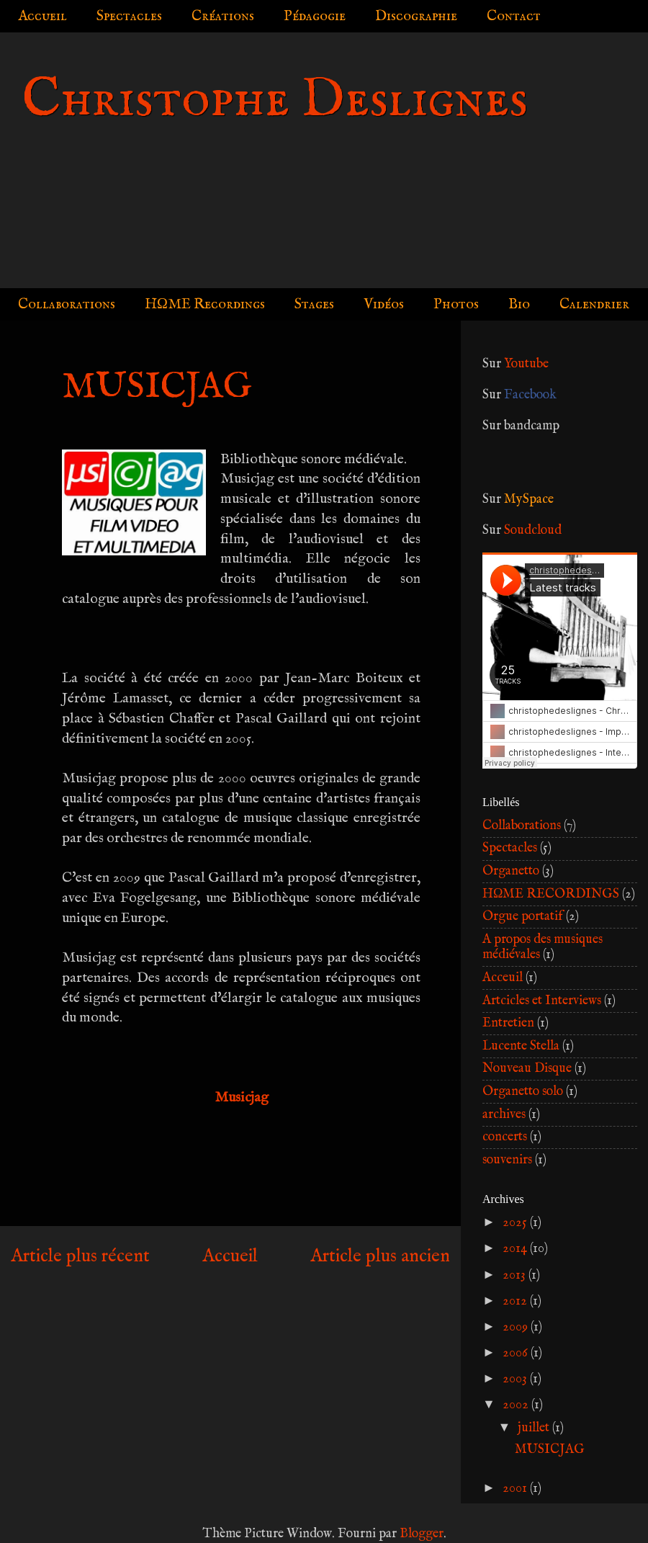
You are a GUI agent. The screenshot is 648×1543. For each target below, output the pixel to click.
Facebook (530, 395)
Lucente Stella (520, 1046)
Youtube (526, 364)
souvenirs (507, 1160)
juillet (535, 1428)
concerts (504, 1137)
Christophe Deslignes (275, 100)
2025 (516, 1223)
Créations (223, 16)
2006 (517, 1353)
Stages (314, 304)
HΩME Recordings (205, 304)
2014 (516, 1248)
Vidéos (384, 304)
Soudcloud (533, 530)
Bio (519, 304)
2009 (517, 1327)
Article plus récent (80, 1256)
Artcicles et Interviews (541, 1001)
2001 (516, 1488)
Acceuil (502, 978)
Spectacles (129, 16)
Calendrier (594, 304)
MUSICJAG (550, 1449)
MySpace (529, 499)
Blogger (422, 1534)
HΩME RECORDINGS (550, 894)
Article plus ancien (380, 1256)
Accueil (42, 16)
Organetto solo (522, 1091)
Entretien (508, 1023)
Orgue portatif (522, 916)
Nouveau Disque (527, 1068)
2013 (515, 1275)
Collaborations (66, 304)
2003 (516, 1379)
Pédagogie (315, 16)
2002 (517, 1405)
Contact (514, 16)
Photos (456, 304)
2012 (516, 1301)
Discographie (416, 16)
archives (504, 1114)
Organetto (510, 871)
